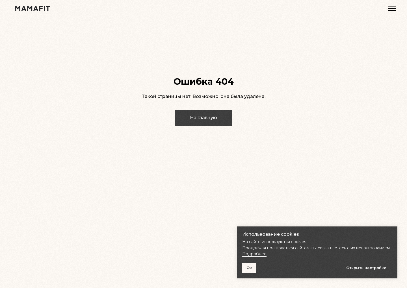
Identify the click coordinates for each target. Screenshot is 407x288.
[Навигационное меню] (392, 8)
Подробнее (254, 253)
